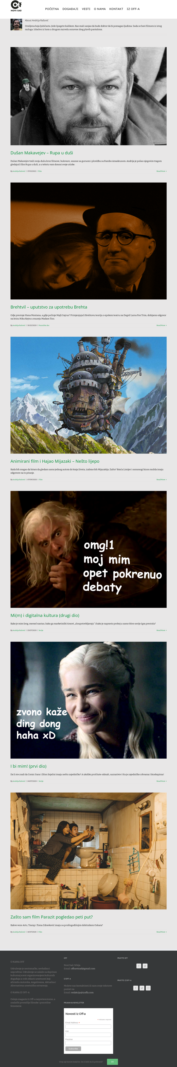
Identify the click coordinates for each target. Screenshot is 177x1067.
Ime (67, 1031)
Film (40, 171)
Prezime (69, 1039)
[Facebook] (138, 966)
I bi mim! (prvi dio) (28, 766)
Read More (161, 171)
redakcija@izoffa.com (82, 992)
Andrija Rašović (19, 171)
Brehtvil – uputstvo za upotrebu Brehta (49, 307)
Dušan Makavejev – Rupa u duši (42, 153)
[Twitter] (145, 966)
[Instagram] (148, 988)
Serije (41, 630)
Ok (112, 1061)
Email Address (72, 1022)
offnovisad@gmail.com (83, 968)
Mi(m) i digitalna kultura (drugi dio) (45, 615)
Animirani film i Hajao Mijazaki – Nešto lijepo (55, 461)
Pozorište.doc (44, 325)
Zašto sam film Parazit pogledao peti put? (52, 917)
